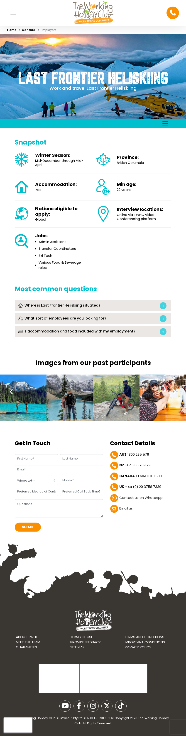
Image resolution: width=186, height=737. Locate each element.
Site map (77, 652)
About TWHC (27, 642)
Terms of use (81, 642)
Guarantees (26, 652)
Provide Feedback (85, 647)
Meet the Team (28, 647)
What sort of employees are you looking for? (62, 334)
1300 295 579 (134, 455)
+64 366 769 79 (135, 466)
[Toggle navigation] (13, 12)
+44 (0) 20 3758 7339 (140, 488)
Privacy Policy (138, 652)
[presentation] (11, 404)
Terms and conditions (144, 642)
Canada (28, 30)
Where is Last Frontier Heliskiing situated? (59, 321)
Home (11, 30)
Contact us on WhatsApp (141, 499)
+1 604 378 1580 (140, 477)
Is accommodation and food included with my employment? (76, 347)
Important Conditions (145, 647)
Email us (126, 509)
